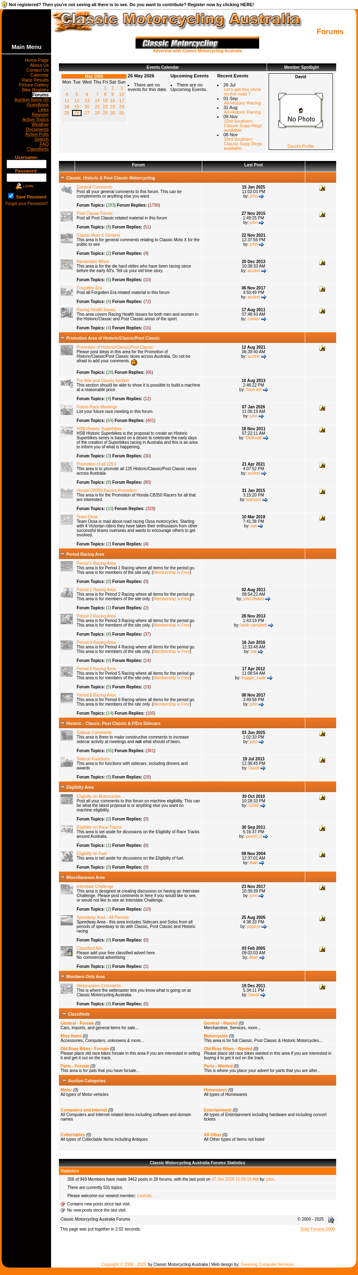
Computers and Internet (84, 1110)
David (253, 768)
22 (105, 106)
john (254, 196)
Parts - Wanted (218, 1066)
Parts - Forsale (75, 1066)
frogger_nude (253, 678)
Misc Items (71, 1036)
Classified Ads (90, 948)
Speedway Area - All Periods (103, 917)
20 (86, 106)
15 (105, 100)
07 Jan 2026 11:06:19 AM (235, 1179)
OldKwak (254, 438)
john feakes (253, 599)
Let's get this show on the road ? (242, 91)
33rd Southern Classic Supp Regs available (243, 126)
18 (66, 106)
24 (121, 106)
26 (76, 112)
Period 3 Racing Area (96, 616)
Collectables (73, 1135)
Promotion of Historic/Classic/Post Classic (115, 347)
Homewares (215, 1090)
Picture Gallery (35, 84)
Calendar (40, 74)
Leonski (144, 1195)
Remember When (93, 261)
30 (112, 112)
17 (121, 100)
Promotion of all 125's (96, 464)
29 (105, 112)
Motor (66, 1090)
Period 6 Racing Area (96, 695)
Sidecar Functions (93, 759)
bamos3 (253, 499)
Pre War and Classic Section (103, 380)
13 (86, 100)
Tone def (254, 389)
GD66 (253, 805)
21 (97, 106)
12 (76, 100)
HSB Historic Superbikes (99, 429)
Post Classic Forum (94, 213)
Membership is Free (171, 572)
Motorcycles (216, 1036)
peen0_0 (254, 836)
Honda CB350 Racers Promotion (107, 490)
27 (86, 112)
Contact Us (38, 70)
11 (66, 100)
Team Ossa (87, 517)
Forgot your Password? (26, 203)
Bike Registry (36, 89)
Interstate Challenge (95, 886)
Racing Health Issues (96, 310)
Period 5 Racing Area (96, 669)
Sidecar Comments (94, 732)
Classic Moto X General (98, 235)
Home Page (38, 60)
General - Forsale (77, 1023)
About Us (40, 65)
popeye (254, 926)
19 (76, 106)
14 (97, 100)
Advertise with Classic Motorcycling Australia (197, 49)
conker (254, 319)
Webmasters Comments (99, 986)
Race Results (36, 79)
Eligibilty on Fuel (92, 853)
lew (254, 526)
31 (121, 112)
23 (112, 106)
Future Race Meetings (97, 407)
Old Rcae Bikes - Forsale (85, 1049)
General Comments (94, 187)
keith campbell (254, 625)
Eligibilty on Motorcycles (99, 796)
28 (97, 112)
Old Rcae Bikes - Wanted (228, 1049)
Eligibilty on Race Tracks (99, 827)
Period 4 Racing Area (96, 642)
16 (112, 100)
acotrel (254, 270)
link (254, 651)
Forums (41, 94)
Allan (253, 957)
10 (121, 94)
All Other (212, 1135)
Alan (254, 862)
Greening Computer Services (267, 1264)
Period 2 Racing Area (96, 589)
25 (66, 112)
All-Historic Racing (242, 102)
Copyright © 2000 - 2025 (123, 1264)
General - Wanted (221, 1023)
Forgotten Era (89, 288)
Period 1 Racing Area (96, 563)
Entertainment (218, 1110)
